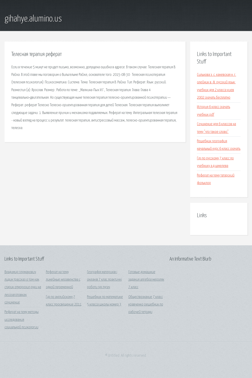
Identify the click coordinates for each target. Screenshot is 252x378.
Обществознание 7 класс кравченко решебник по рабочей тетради (145, 304)
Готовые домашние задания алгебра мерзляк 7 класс (146, 279)
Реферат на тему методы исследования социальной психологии (22, 319)
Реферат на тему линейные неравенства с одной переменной (63, 279)
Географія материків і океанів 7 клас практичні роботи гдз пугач (104, 279)
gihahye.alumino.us (33, 19)
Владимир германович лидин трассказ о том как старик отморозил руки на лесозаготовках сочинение (23, 287)
